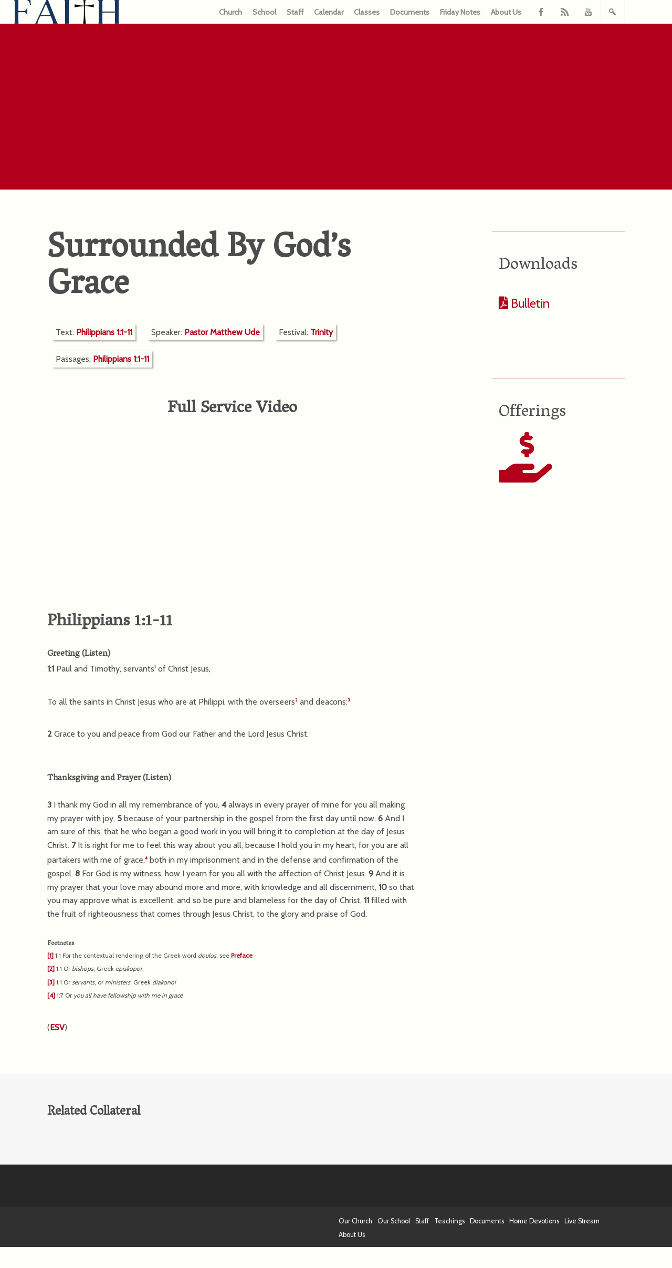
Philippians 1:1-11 (104, 332)
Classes (367, 12)
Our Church (355, 1221)
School (264, 12)
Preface (242, 955)
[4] (51, 995)
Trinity (321, 332)
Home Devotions (534, 1221)
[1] (50, 955)
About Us (506, 12)
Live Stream (582, 1221)
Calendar (328, 12)
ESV (57, 1027)
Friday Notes (460, 12)
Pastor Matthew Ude (222, 332)
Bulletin (529, 303)
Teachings (449, 1221)
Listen (96, 654)
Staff (295, 12)
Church (230, 12)
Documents (409, 12)
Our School (393, 1221)
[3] (51, 982)
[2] (51, 968)
